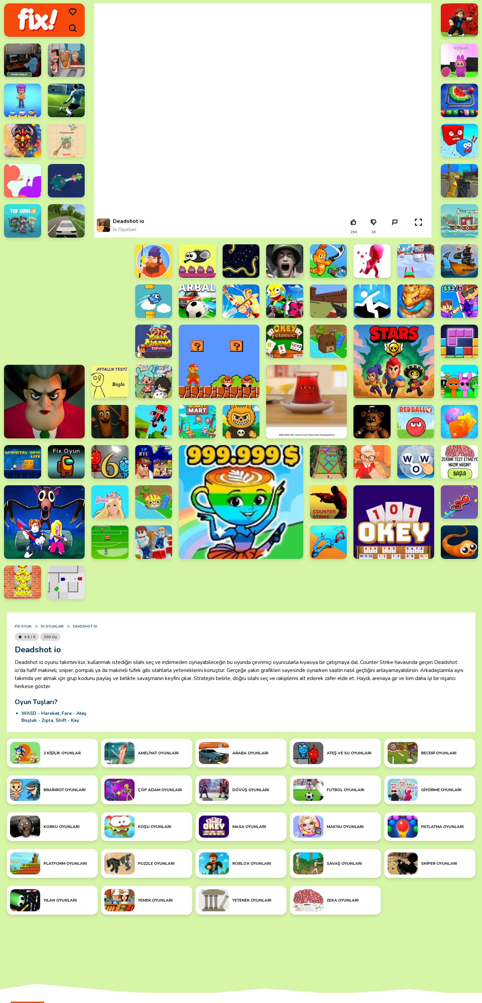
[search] (72, 28)
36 (373, 232)
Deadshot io (85, 626)
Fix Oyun (23, 626)
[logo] (37, 20)
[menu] (72, 12)
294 (353, 232)
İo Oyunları (124, 229)
